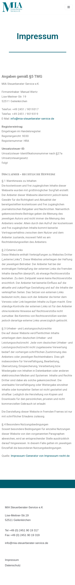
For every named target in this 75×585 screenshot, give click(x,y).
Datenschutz (13, 565)
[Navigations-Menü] (69, 7)
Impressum (12, 560)
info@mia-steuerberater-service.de (32, 118)
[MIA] (12, 7)
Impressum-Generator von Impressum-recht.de (40, 455)
